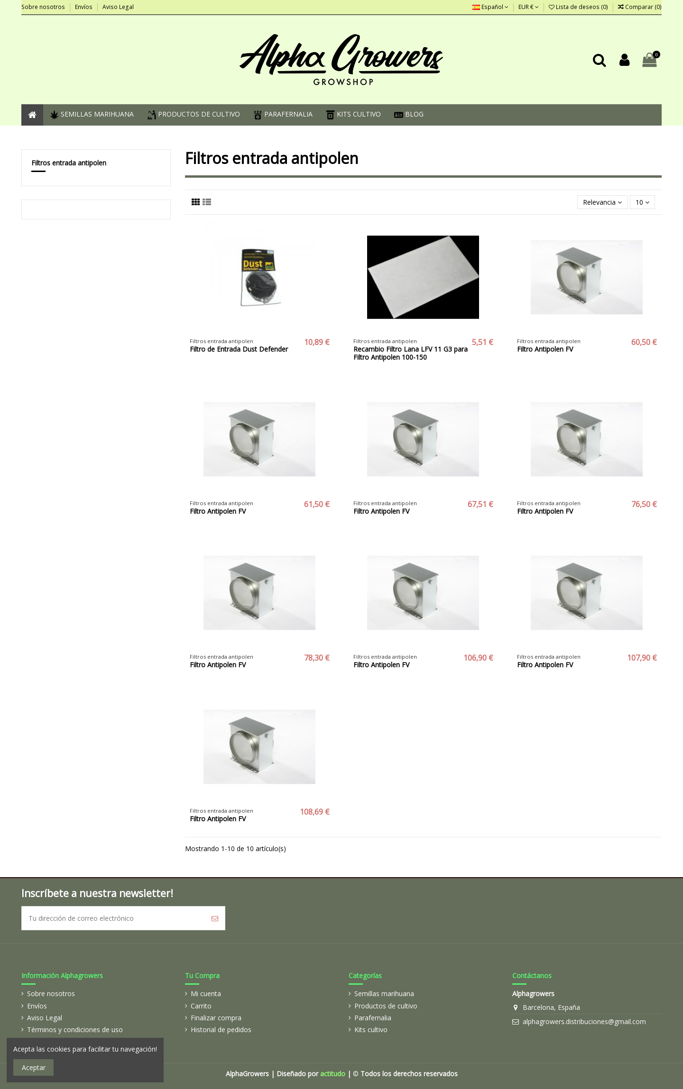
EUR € (528, 7)
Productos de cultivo (385, 1005)
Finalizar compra (216, 1017)
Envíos (84, 7)
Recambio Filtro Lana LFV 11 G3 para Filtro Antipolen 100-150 (410, 353)
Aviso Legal (118, 7)
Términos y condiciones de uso (75, 1029)
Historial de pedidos (221, 1029)
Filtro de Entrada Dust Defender (239, 349)
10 (642, 202)
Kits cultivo (371, 1029)
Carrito (201, 1005)
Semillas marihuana (384, 993)
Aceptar (34, 1067)
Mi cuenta (206, 993)
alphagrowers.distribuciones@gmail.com (584, 1021)
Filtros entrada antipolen (68, 162)
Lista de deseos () (579, 7)
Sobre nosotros (43, 7)
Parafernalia (372, 1017)
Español (490, 7)
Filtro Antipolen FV (545, 349)
